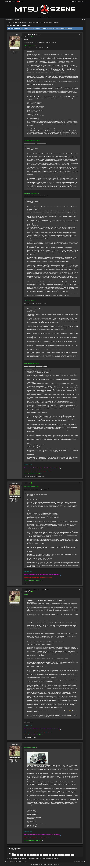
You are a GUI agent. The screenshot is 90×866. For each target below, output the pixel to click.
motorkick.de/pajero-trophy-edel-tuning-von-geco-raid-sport (35, 489)
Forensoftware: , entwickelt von (45, 864)
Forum (44, 16)
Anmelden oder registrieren (10, 1)
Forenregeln (24, 861)
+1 (31, 591)
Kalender (49, 17)
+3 (31, 36)
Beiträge (12, 499)
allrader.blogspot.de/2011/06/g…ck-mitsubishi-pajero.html (35, 366)
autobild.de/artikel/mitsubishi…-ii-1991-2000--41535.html (35, 196)
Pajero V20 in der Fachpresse (18, 25)
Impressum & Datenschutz (15, 861)
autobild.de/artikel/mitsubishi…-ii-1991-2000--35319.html (35, 47)
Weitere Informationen (67, 28)
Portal (39, 17)
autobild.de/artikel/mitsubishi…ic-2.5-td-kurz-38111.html (35, 303)
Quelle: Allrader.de (27, 722)
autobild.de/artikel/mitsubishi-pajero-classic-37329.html (35, 143)
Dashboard (7, 861)
